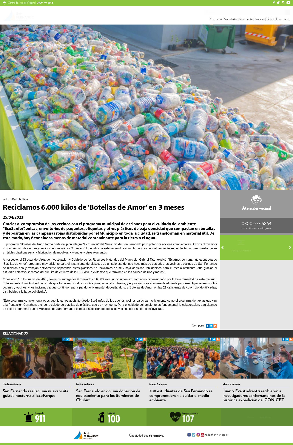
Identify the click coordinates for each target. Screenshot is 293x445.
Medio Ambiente (12, 384)
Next (289, 247)
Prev (224, 247)
